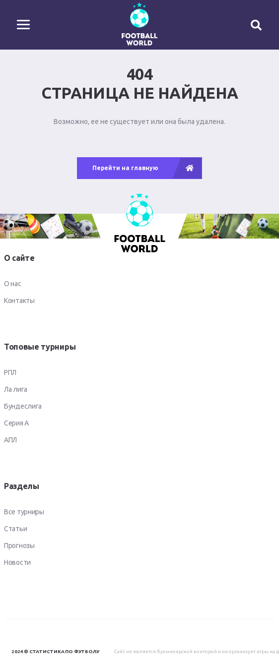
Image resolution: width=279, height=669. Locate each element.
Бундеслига (23, 406)
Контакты (19, 300)
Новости (17, 562)
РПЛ (10, 372)
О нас (12, 284)
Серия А (16, 423)
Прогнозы (19, 545)
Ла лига (15, 389)
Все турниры (24, 512)
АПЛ (10, 440)
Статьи (15, 529)
